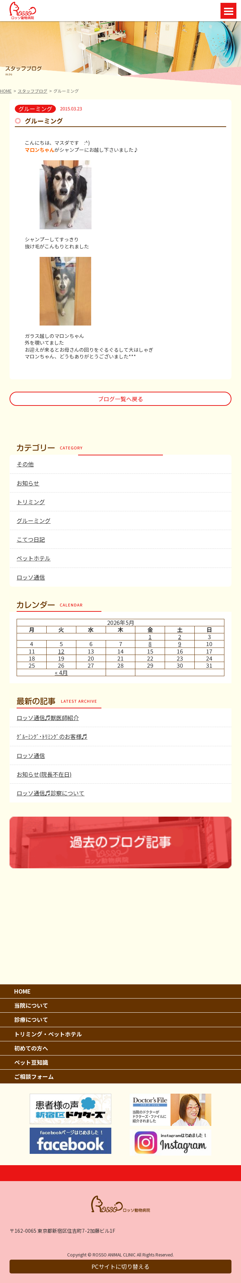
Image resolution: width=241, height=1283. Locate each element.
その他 (25, 464)
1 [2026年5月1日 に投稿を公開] (150, 636)
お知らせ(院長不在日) (44, 774)
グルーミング (34, 520)
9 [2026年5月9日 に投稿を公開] (179, 643)
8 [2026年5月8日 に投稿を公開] (150, 643)
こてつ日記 (31, 539)
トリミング (31, 501)
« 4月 (61, 672)
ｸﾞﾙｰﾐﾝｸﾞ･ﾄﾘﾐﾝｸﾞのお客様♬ (52, 736)
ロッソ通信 (31, 577)
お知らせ (28, 483)
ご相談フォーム (34, 1076)
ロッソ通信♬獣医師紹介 (48, 717)
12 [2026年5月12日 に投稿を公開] (61, 651)
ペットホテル (34, 558)
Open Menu (228, 11)
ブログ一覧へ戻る (120, 399)
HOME (6, 91)
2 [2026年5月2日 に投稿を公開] (179, 636)
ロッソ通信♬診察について (50, 793)
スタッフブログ (32, 91)
